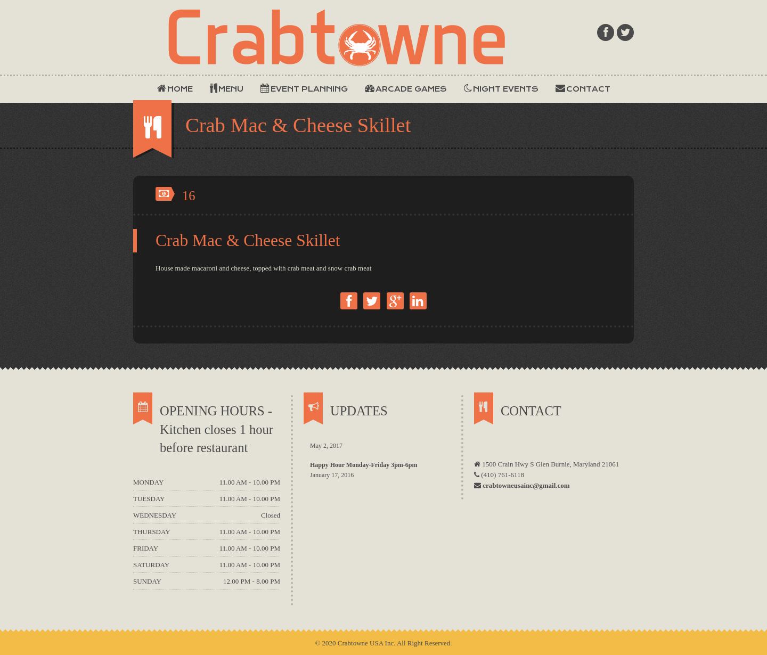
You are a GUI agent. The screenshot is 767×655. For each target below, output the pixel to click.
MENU (228, 88)
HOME (175, 88)
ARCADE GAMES (406, 88)
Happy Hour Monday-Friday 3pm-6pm (363, 465)
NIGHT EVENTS (501, 88)
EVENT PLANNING (305, 88)
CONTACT (583, 88)
